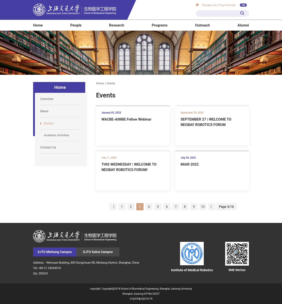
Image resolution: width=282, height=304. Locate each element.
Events (48, 123)
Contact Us (48, 147)
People (75, 25)
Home (38, 25)
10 (202, 206)
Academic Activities (56, 135)
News (44, 111)
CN (243, 5)
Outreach (202, 25)
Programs (160, 25)
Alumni (243, 25)
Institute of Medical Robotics (192, 257)
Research (116, 25)
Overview (46, 99)
